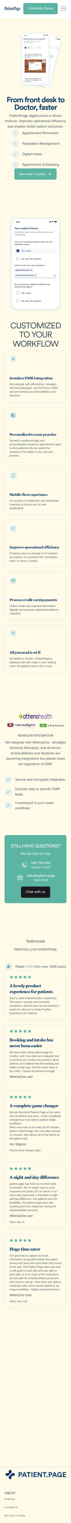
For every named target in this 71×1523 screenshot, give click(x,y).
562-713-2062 (41, 864)
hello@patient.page (41, 877)
